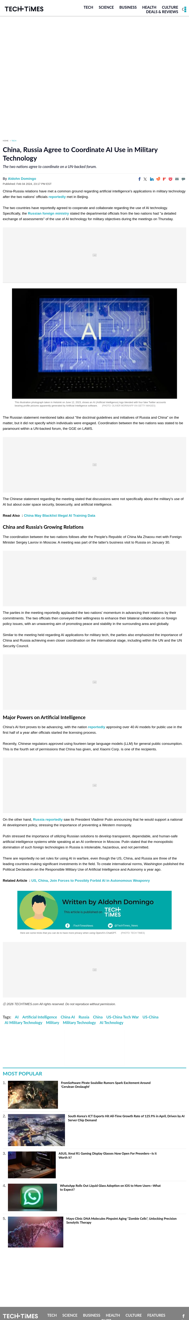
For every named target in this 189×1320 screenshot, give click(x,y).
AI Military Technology (23, 1022)
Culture (170, 7)
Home (5, 140)
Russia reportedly (48, 819)
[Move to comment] (183, 179)
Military (52, 1022)
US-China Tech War (122, 1017)
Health (149, 7)
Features (156, 1315)
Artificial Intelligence (39, 1017)
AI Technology (111, 1022)
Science (106, 7)
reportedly (57, 197)
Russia (84, 1017)
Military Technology (79, 1022)
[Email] (177, 179)
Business (128, 7)
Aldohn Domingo (22, 179)
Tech (88, 7)
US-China (150, 1017)
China (98, 1017)
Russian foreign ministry (48, 213)
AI (17, 1017)
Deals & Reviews (162, 11)
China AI (68, 1017)
